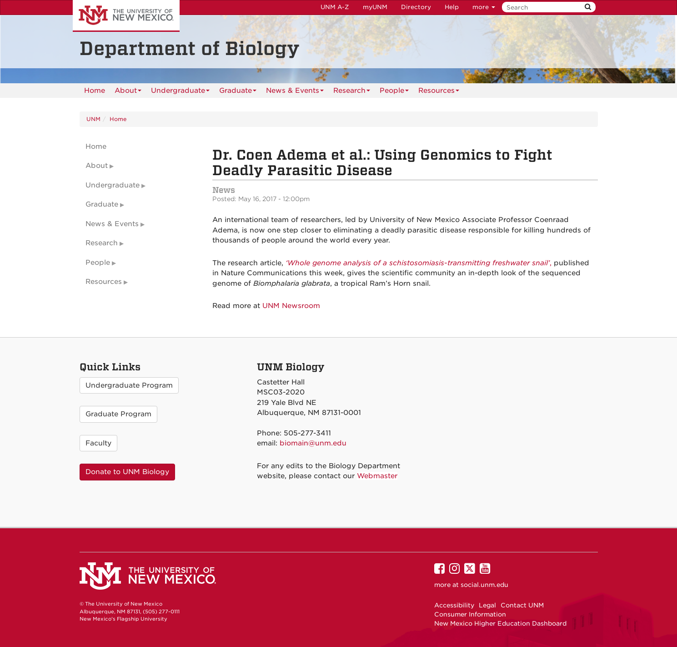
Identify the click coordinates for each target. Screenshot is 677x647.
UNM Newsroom (291, 306)
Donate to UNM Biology (127, 472)
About (128, 92)
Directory (416, 7)
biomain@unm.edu (313, 443)
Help (452, 7)
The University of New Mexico (126, 16)
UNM (93, 119)
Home (94, 90)
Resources (438, 92)
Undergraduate (180, 92)
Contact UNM (522, 605)
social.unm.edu (484, 584)
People (394, 92)
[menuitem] (95, 90)
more (483, 7)
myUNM (375, 7)
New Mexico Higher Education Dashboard (500, 623)
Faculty (98, 443)
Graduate (237, 92)
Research (351, 92)
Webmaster (377, 476)
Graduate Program (118, 414)
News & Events (295, 92)
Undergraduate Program (129, 385)
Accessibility (454, 605)
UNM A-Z (335, 7)
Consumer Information (470, 614)
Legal (487, 605)
